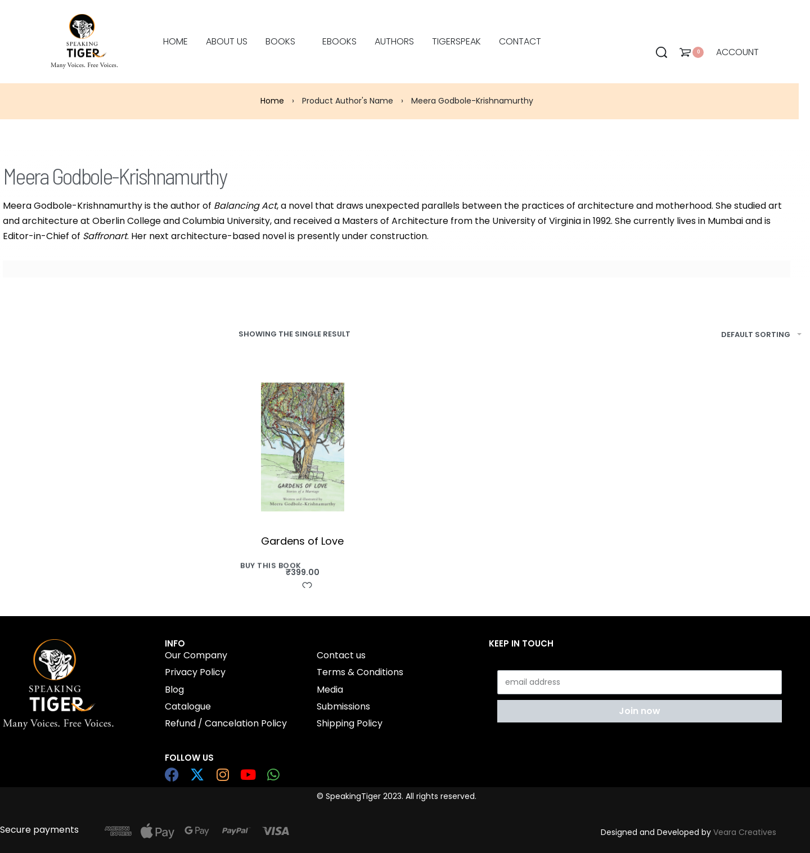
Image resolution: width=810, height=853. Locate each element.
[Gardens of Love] (302, 447)
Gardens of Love (302, 541)
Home (272, 100)
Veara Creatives (744, 832)
